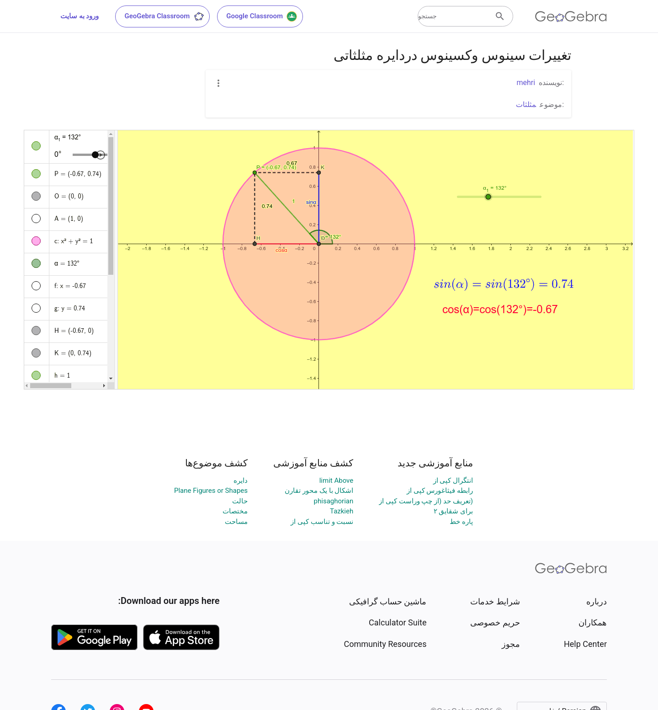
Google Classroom (261, 16)
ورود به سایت (79, 16)
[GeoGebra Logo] (571, 16)
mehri (525, 82)
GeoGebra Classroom (164, 16)
